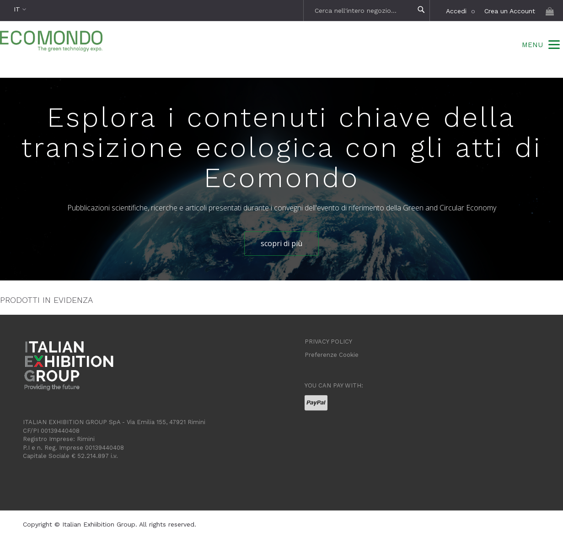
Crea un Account (509, 11)
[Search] (421, 10)
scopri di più (281, 243)
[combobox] (368, 10)
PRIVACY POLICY (328, 341)
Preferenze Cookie (332, 354)
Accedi (456, 11)
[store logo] (51, 42)
